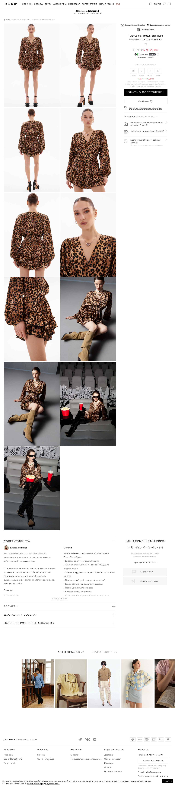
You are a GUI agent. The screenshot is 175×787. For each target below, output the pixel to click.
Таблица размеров (145, 64)
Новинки (27, 4)
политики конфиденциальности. (43, 783)
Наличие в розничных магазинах (145, 108)
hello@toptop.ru (153, 772)
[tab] (71, 653)
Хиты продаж (106, 4)
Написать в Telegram (153, 760)
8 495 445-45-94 (155, 755)
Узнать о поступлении (146, 92)
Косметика (74, 4)
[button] (59, 541)
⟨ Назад (7, 20)
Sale (118, 4)
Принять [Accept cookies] (167, 781)
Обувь (48, 4)
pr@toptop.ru (161, 776)
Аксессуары (59, 4)
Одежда (38, 4)
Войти (157, 4)
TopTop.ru (10, 4)
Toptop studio (89, 4)
